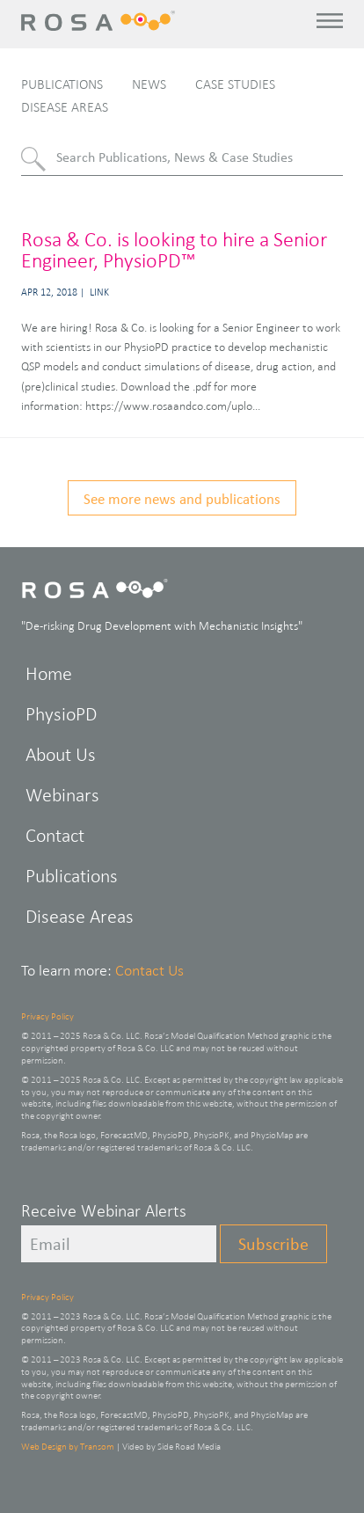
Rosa (101, 21)
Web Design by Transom (67, 1446)
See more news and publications (182, 498)
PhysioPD (61, 714)
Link (99, 292)
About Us (60, 754)
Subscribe (273, 1244)
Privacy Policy (47, 1016)
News (149, 84)
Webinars (62, 795)
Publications (62, 84)
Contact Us (149, 970)
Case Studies (235, 84)
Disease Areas (64, 106)
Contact (54, 835)
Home (48, 673)
